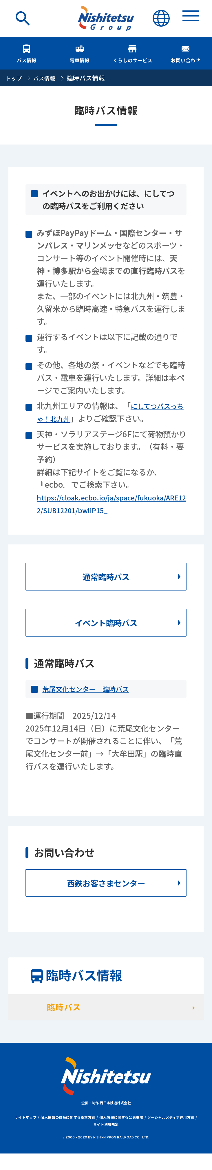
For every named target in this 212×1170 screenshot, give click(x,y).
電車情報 (79, 54)
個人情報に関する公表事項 (121, 1133)
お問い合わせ (185, 54)
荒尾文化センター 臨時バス (93, 698)
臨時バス (74, 1021)
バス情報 (26, 54)
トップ (15, 81)
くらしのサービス (132, 54)
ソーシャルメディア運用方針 (171, 1133)
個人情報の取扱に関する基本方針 (68, 1133)
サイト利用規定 (106, 1140)
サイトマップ (26, 1133)
